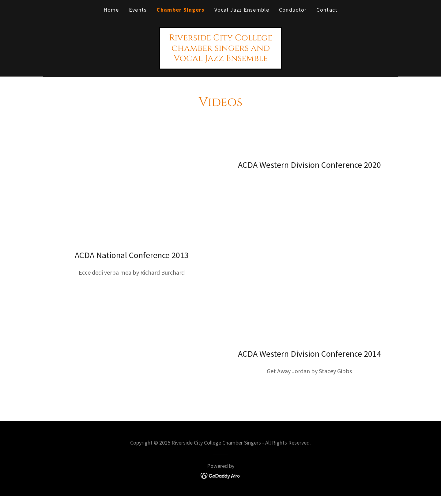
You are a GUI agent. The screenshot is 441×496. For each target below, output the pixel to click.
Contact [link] (326, 9)
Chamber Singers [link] (180, 9)
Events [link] (138, 9)
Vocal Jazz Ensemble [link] (241, 9)
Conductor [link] (293, 9)
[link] (220, 58)
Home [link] (111, 9)
